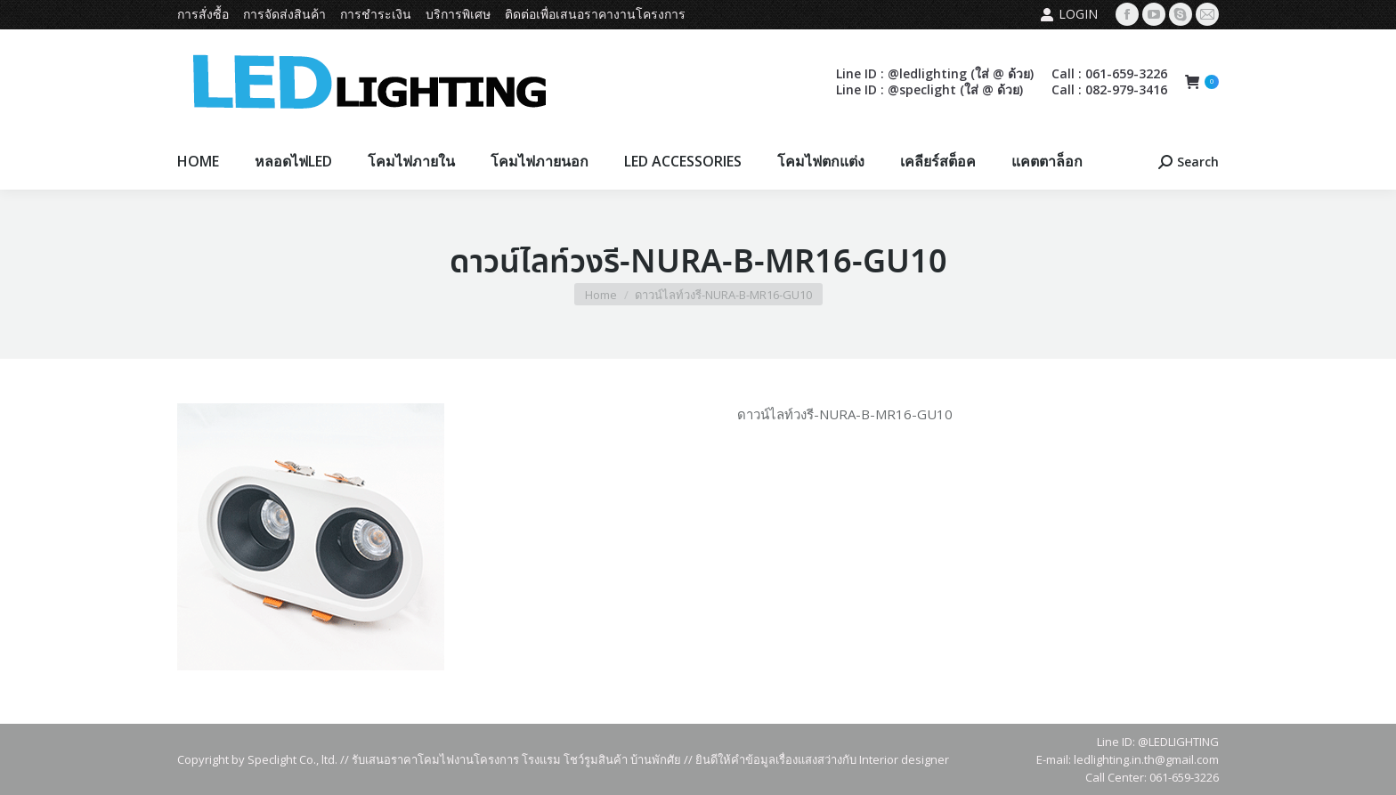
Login (1069, 14)
